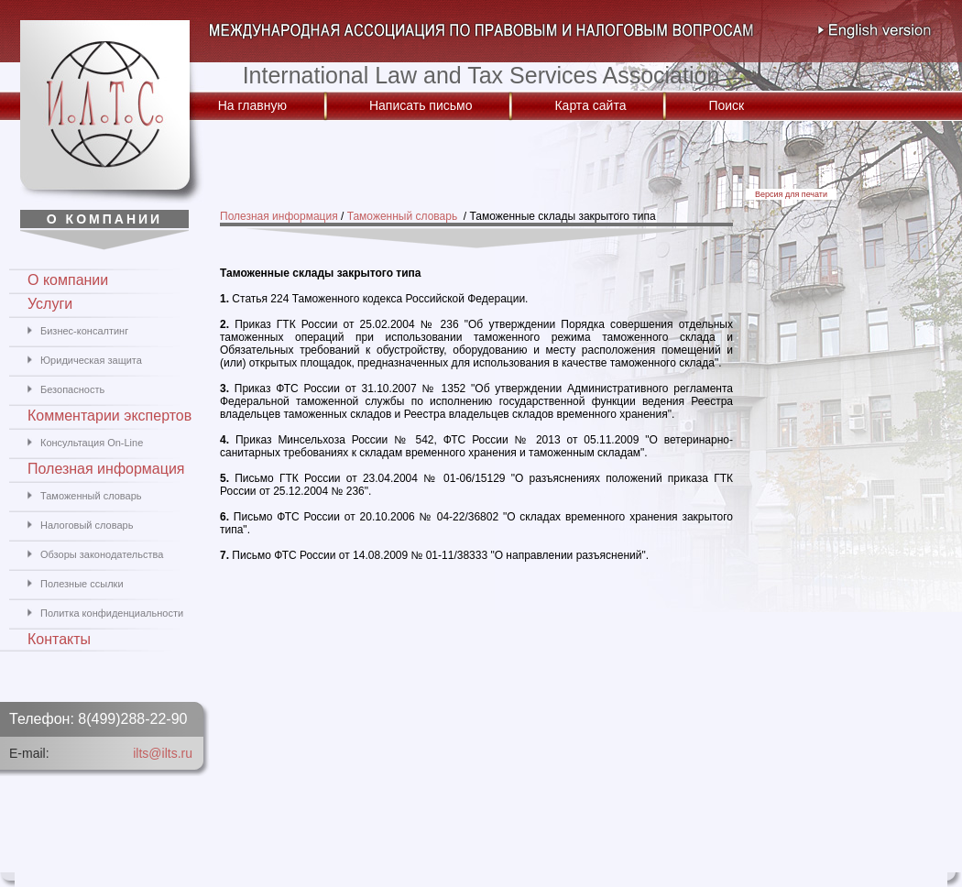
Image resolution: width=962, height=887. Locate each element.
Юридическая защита (91, 360)
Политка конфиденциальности (111, 613)
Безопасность (72, 389)
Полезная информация (279, 216)
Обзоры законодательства (101, 554)
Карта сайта (590, 105)
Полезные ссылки (82, 583)
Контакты (59, 639)
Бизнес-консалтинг (84, 330)
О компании (67, 280)
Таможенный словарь (404, 216)
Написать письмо (420, 105)
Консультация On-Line (91, 442)
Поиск (726, 105)
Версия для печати (791, 194)
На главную (252, 105)
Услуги (49, 304)
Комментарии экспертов (109, 415)
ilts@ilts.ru (162, 753)
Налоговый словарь (86, 525)
